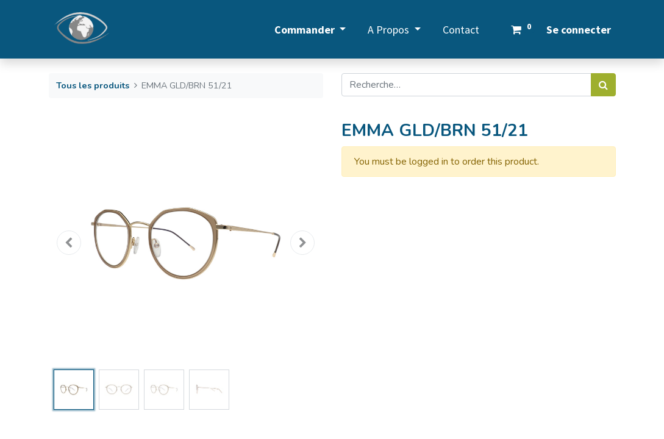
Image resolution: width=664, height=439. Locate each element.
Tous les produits (92, 85)
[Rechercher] (603, 84)
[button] (69, 242)
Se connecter (578, 30)
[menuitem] (461, 29)
